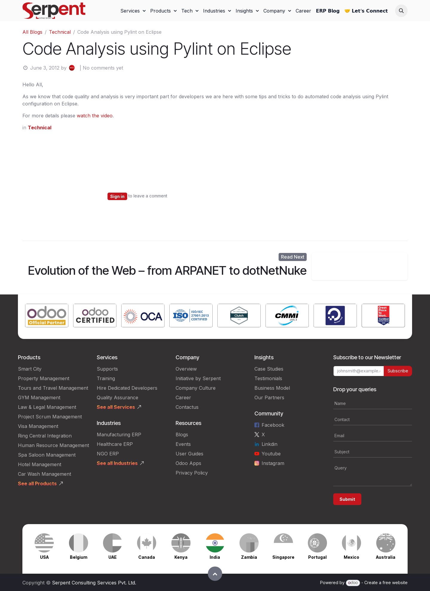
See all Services (116, 407)
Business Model (272, 388)
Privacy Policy (192, 473)
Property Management (43, 378)
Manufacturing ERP (119, 435)
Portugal (317, 557)
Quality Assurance (117, 397)
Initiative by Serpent (198, 378)
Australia (385, 557)
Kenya (181, 557)
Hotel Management (39, 464)
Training (106, 378)
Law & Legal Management (47, 407)
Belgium (78, 557)
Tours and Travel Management (53, 388)
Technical (60, 32)
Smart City (30, 369)
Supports (107, 369)
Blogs (182, 435)
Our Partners (269, 397)
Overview (186, 369)
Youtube (271, 454)
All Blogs (32, 32)
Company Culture (196, 388)
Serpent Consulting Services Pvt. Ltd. (94, 583)
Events (183, 444)
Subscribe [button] (398, 371)
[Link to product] (46, 317)
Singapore (283, 557)
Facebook (273, 425)
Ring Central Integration (45, 436)
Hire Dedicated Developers (127, 388)
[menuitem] (133, 11)
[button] (401, 10)
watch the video (95, 116)
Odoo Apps (188, 463)
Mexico (351, 557)
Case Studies (268, 369)
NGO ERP (108, 454)
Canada (146, 557)
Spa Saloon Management (47, 455)
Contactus (187, 407)
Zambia (249, 557)
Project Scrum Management (50, 417)
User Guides (189, 454)
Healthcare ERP (115, 444)
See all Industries (117, 463)
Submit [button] (347, 499)
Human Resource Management (53, 445)
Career (183, 397)
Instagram (273, 463)
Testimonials (268, 378)
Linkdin (269, 444)
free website (395, 582)
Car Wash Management (44, 474)
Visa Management (38, 426)
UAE (112, 557)
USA (44, 557)
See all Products (37, 483)
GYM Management (39, 397)
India (215, 557)
